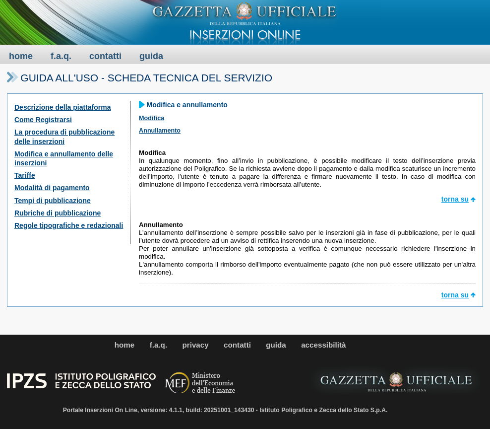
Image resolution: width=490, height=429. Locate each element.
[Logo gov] (201, 383)
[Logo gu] (396, 381)
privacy (196, 345)
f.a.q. (61, 56)
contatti (105, 56)
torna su (455, 199)
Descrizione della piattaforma (62, 107)
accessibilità (323, 345)
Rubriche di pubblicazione (57, 213)
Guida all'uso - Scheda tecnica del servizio (146, 77)
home (21, 56)
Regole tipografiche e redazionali (68, 225)
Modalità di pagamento (52, 188)
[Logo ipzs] (82, 386)
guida (151, 56)
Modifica (151, 118)
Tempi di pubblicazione (52, 201)
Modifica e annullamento (187, 105)
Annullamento (160, 130)
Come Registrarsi (43, 120)
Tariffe (24, 175)
